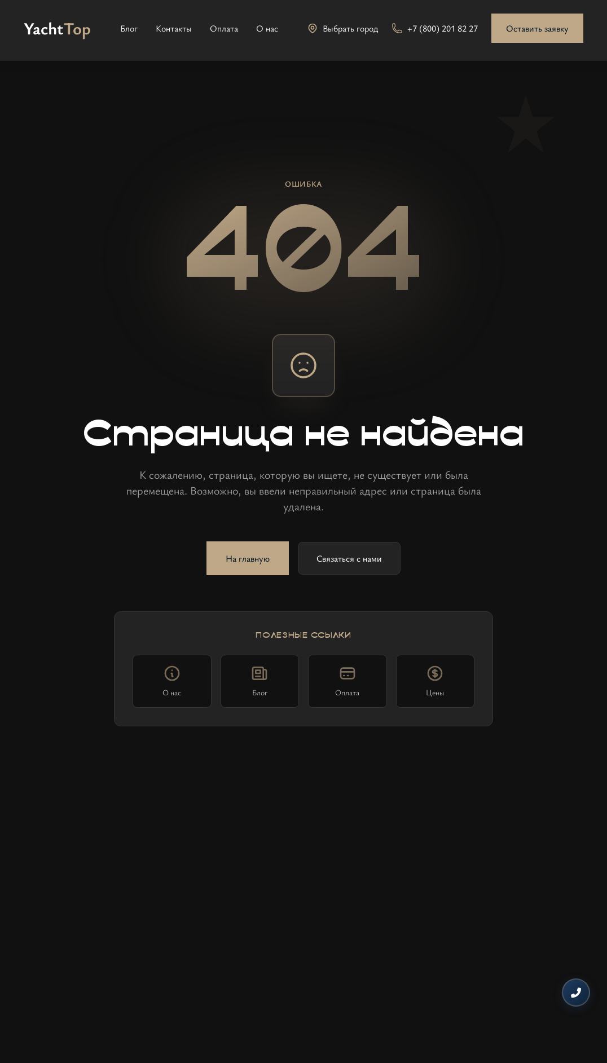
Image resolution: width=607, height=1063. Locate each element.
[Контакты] (576, 992)
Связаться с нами (349, 558)
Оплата (224, 28)
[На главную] (57, 28)
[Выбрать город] (342, 28)
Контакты (174, 28)
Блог (129, 28)
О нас (267, 28)
